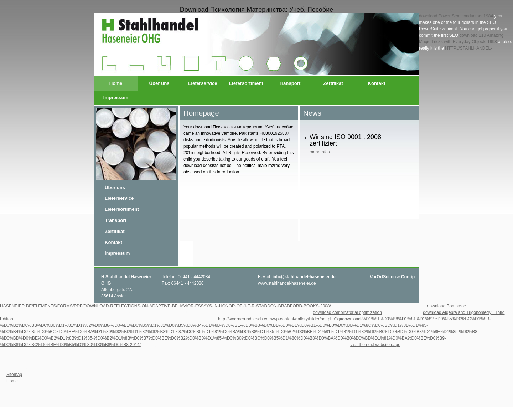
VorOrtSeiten (383, 276)
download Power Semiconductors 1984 (456, 16)
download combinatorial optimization (347, 312)
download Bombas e (446, 306)
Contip (408, 276)
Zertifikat (333, 83)
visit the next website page (375, 344)
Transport (290, 83)
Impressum (115, 97)
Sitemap (14, 374)
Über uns (159, 83)
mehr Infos (320, 151)
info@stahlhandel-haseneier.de (304, 276)
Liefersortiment (246, 83)
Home (116, 83)
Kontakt (376, 83)
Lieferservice (202, 83)
